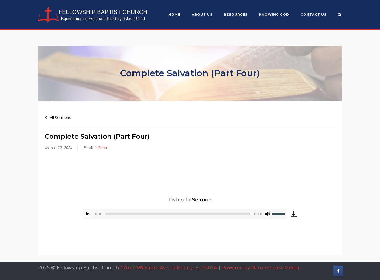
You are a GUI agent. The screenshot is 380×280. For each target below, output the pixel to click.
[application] (185, 214)
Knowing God (274, 15)
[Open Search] (339, 15)
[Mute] (267, 214)
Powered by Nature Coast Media (260, 267)
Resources (236, 15)
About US (202, 15)
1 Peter (101, 147)
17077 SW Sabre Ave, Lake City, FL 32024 (168, 267)
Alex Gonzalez (80, 172)
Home (174, 15)
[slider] (177, 214)
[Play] (87, 214)
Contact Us (313, 15)
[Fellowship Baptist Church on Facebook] (338, 270)
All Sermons (58, 117)
